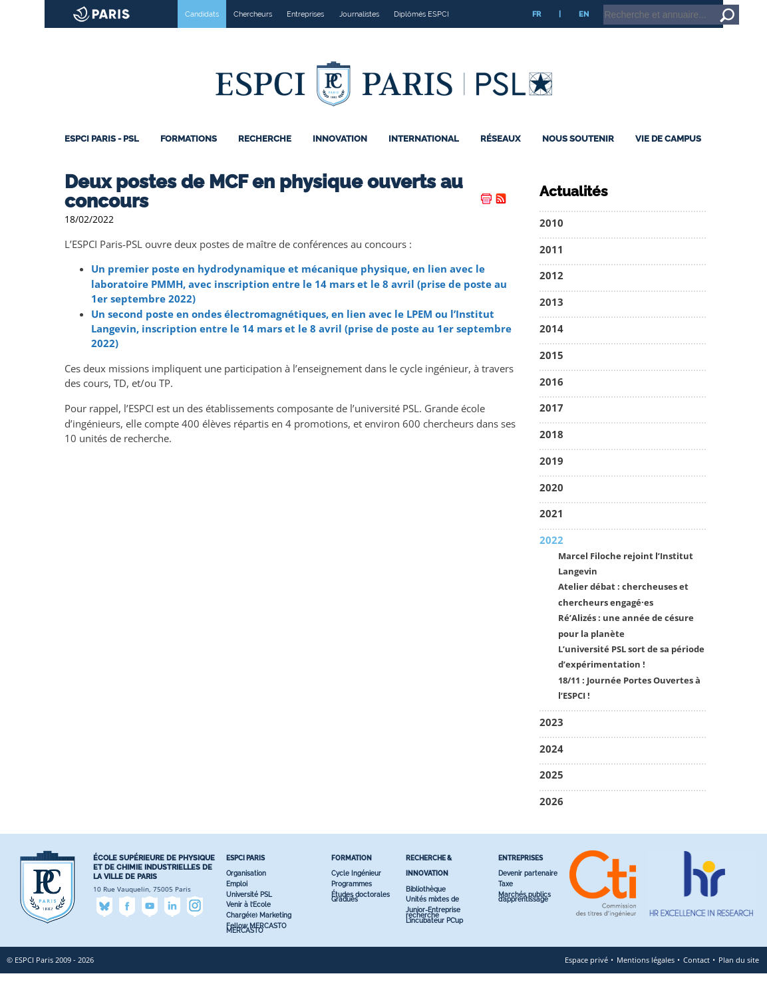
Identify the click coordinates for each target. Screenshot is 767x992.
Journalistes (359, 32)
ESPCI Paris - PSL (102, 157)
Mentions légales (646, 978)
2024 (551, 768)
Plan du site (738, 978)
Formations (188, 157)
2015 (551, 374)
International (423, 157)
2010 (551, 242)
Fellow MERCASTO (256, 944)
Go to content (722, 6)
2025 (551, 794)
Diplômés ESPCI (421, 32)
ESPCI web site (44, 9)
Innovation (340, 157)
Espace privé (586, 978)
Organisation (246, 892)
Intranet (649, 6)
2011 (551, 268)
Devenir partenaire (527, 892)
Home (683, 6)
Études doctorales (360, 913)
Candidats (202, 32)
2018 (551, 453)
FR (536, 32)
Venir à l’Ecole (248, 923)
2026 (551, 820)
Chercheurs (252, 32)
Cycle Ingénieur (356, 892)
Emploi (236, 902)
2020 (551, 506)
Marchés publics (524, 913)
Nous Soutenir (578, 157)
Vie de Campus (668, 157)
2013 (551, 321)
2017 (551, 427)
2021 (551, 532)
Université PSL (249, 913)
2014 (551, 347)
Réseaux (500, 157)
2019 (551, 480)
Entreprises (305, 32)
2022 (551, 559)
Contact (696, 978)
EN (584, 32)
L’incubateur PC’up (434, 939)
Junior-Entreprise (433, 928)
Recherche (264, 157)
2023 (551, 741)
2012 (551, 294)
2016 (551, 401)
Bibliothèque (426, 908)
